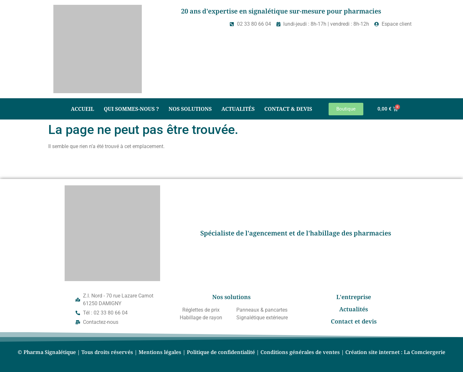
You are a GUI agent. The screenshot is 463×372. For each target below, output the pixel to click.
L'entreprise (353, 297)
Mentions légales (160, 352)
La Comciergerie (424, 352)
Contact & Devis (288, 108)
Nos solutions (190, 108)
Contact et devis (354, 321)
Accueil (82, 108)
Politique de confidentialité (221, 352)
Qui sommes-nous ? (131, 108)
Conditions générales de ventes (300, 352)
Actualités (238, 108)
